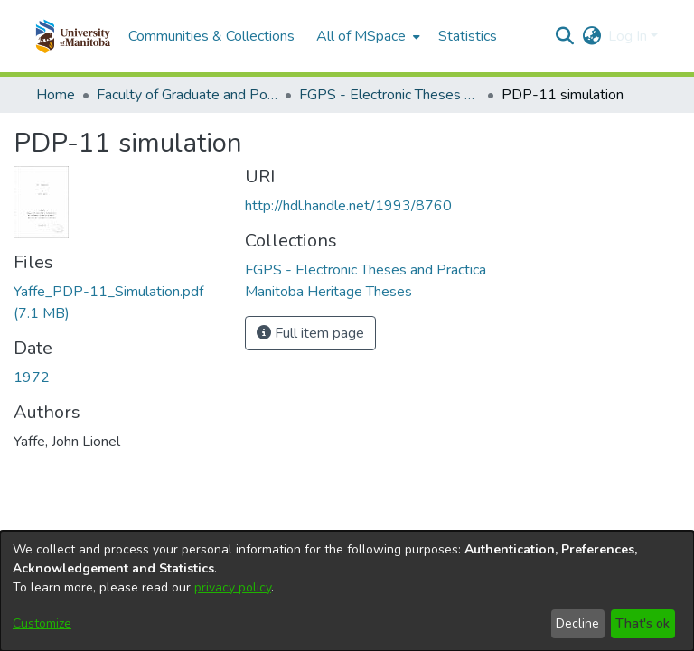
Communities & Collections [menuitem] (211, 36)
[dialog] (347, 591)
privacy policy (232, 587)
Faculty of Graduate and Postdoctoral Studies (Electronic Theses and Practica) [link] (187, 95)
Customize (42, 623)
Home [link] (55, 95)
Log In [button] (629, 36)
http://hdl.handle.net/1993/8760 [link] (348, 206)
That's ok (642, 623)
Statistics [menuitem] (467, 36)
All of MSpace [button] (361, 36)
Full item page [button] (310, 333)
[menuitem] (366, 36)
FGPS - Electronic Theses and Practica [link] (389, 95)
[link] (365, 270)
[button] (72, 36)
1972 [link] (32, 377)
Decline (577, 623)
